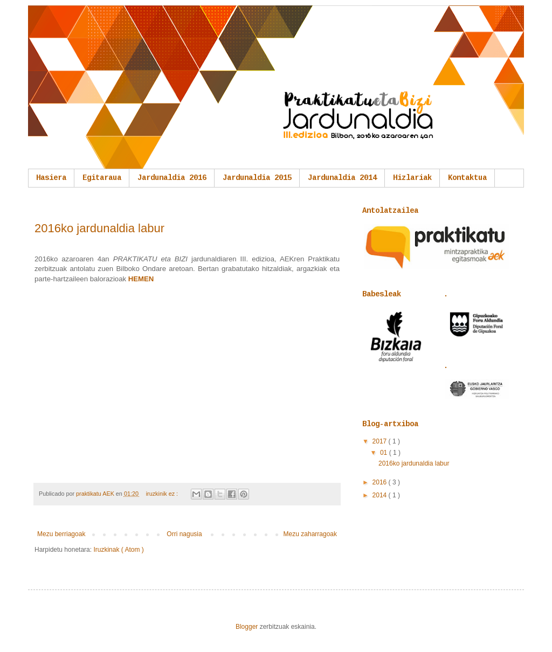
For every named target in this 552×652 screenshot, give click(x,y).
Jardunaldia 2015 (257, 178)
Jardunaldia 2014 (342, 178)
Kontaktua (467, 178)
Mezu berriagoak (61, 534)
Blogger (247, 626)
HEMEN (141, 279)
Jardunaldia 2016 (171, 178)
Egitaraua (101, 178)
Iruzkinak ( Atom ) (118, 549)
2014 (380, 495)
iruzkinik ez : (163, 493)
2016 (380, 482)
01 (384, 452)
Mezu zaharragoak (310, 534)
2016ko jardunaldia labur (99, 228)
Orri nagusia (184, 534)
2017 (380, 441)
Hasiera (51, 178)
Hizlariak (412, 178)
